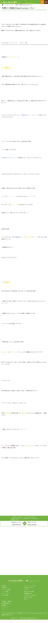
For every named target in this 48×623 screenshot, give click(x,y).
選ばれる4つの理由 (29, 591)
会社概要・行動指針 (6, 601)
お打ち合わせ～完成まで (30, 595)
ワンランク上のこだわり (30, 586)
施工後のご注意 (28, 597)
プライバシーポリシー (38, 613)
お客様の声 (4, 587)
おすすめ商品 (5, 595)
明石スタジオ (32, 523)
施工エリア (27, 599)
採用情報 (4, 605)
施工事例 (4, 586)
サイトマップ (5, 607)
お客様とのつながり (29, 587)
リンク (3, 609)
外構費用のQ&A (28, 593)
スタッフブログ (9, 5)
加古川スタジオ (16, 523)
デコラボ (26, 589)
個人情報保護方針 (6, 603)
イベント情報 (5, 591)
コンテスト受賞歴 (6, 589)
